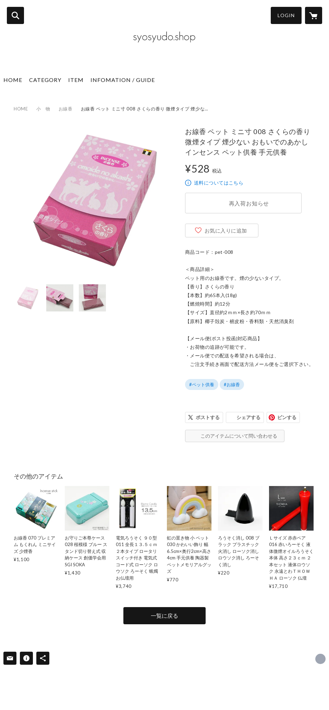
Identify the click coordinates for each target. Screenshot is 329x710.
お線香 (66, 108)
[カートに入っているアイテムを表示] (313, 15)
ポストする (208, 417)
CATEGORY (45, 79)
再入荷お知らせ (249, 203)
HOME (12, 79)
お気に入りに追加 (226, 230)
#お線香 (232, 384)
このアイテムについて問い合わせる (238, 436)
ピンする (286, 417)
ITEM (76, 79)
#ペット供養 (201, 384)
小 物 (43, 108)
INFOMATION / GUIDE (122, 79)
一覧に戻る (164, 615)
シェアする (248, 417)
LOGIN (286, 15)
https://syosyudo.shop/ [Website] (320, 659)
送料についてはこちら (218, 183)
